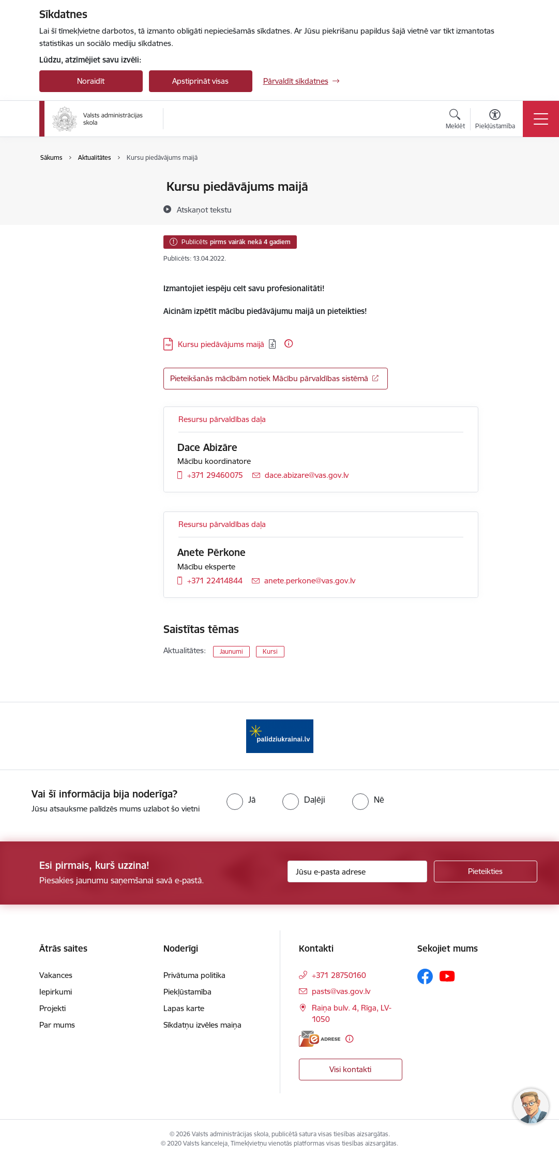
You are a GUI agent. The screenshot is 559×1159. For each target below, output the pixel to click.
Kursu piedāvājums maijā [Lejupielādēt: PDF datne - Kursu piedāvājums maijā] (221, 344)
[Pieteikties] (485, 871)
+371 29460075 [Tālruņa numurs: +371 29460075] (215, 475)
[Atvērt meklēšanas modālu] (455, 120)
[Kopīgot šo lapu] (505, 208)
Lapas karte (183, 1008)
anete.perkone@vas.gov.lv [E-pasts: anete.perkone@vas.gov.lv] (309, 580)
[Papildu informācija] (288, 343)
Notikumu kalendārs (85, 205)
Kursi (270, 651)
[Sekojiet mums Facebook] (425, 976)
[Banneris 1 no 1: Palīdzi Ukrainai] (279, 735)
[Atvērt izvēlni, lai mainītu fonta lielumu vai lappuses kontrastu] (495, 120)
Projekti (52, 1008)
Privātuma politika (194, 975)
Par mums (57, 1025)
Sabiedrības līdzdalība (87, 223)
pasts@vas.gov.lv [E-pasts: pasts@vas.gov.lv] (341, 991)
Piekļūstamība (187, 992)
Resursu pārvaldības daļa (222, 419)
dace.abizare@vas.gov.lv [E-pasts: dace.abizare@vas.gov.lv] (307, 475)
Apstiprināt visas (200, 81)
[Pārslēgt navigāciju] (541, 119)
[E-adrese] (319, 1038)
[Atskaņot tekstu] (204, 209)
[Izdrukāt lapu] (505, 182)
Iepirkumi (55, 992)
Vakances (55, 975)
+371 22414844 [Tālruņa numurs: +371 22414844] (215, 580)
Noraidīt (90, 81)
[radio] (240, 799)
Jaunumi (65, 187)
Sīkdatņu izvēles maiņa (202, 1025)
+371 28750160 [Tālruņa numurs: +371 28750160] (339, 975)
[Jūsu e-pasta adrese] (357, 871)
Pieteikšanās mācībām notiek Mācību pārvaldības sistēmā (269, 378)
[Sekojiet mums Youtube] (447, 976)
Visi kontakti (350, 1069)
